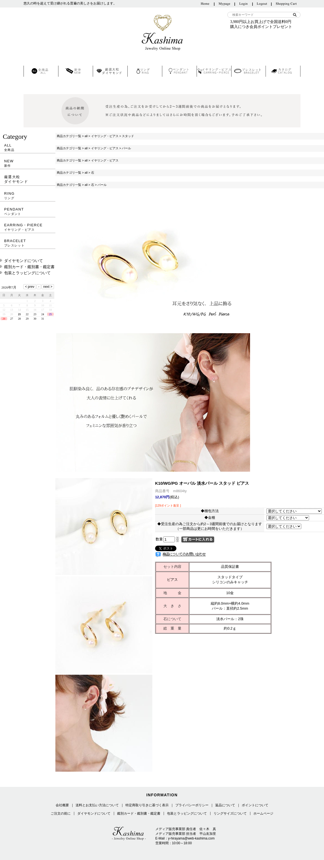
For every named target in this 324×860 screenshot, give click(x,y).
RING (27, 195)
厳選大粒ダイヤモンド (16, 179)
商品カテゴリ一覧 (69, 136)
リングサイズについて (230, 813)
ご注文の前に (61, 813)
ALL (27, 147)
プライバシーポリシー (192, 805)
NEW (27, 163)
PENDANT (27, 211)
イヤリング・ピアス (105, 136)
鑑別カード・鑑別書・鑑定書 (29, 267)
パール (126, 148)
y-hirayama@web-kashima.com (191, 838)
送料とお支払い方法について (97, 805)
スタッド (128, 136)
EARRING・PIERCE (27, 227)
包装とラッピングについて (27, 273)
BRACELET (27, 243)
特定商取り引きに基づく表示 (147, 805)
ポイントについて (255, 805)
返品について (225, 805)
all (86, 136)
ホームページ (263, 813)
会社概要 (62, 805)
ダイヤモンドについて (23, 260)
